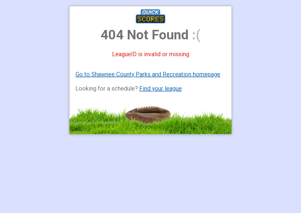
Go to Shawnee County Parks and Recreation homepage (147, 74)
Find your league (160, 88)
